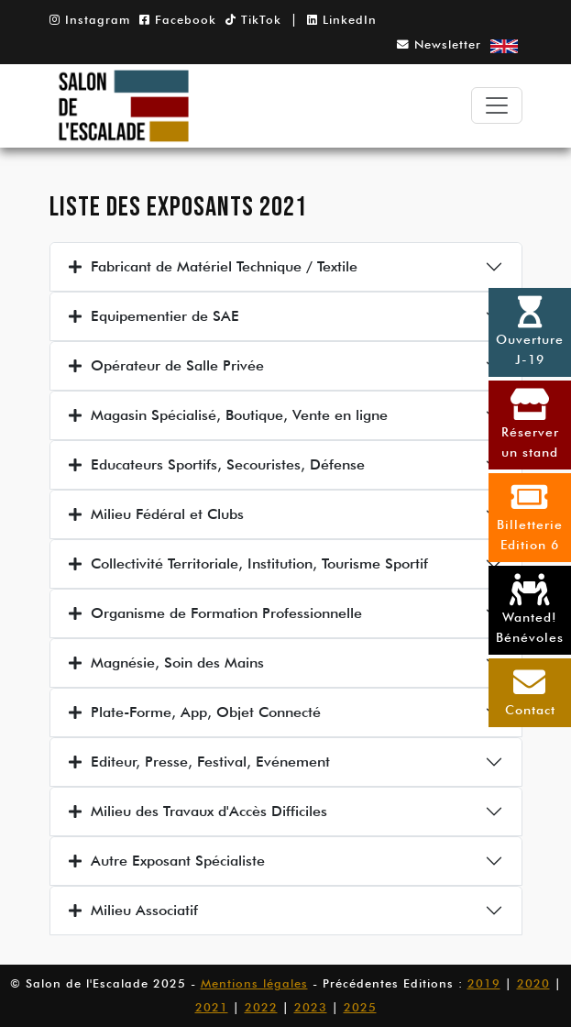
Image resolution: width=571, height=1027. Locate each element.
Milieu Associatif (133, 910)
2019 (483, 983)
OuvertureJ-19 (530, 331)
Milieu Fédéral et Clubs (156, 514)
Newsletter (439, 44)
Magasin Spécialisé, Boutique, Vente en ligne (228, 415)
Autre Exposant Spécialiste (167, 860)
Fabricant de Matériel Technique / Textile (213, 266)
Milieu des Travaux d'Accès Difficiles (198, 811)
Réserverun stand (530, 423)
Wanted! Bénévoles (530, 609)
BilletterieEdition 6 (530, 516)
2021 (211, 1007)
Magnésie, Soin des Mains (166, 662)
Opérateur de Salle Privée (166, 365)
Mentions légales (254, 983)
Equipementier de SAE (154, 316)
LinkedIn (342, 20)
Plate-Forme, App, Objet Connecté (195, 712)
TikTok (253, 20)
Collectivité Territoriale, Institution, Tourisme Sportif (248, 563)
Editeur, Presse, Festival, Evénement (199, 761)
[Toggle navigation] (496, 105)
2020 (533, 983)
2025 (360, 1007)
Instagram (89, 20)
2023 (310, 1007)
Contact (530, 691)
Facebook (177, 20)
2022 (261, 1007)
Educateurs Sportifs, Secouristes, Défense (217, 464)
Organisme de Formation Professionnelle (215, 613)
